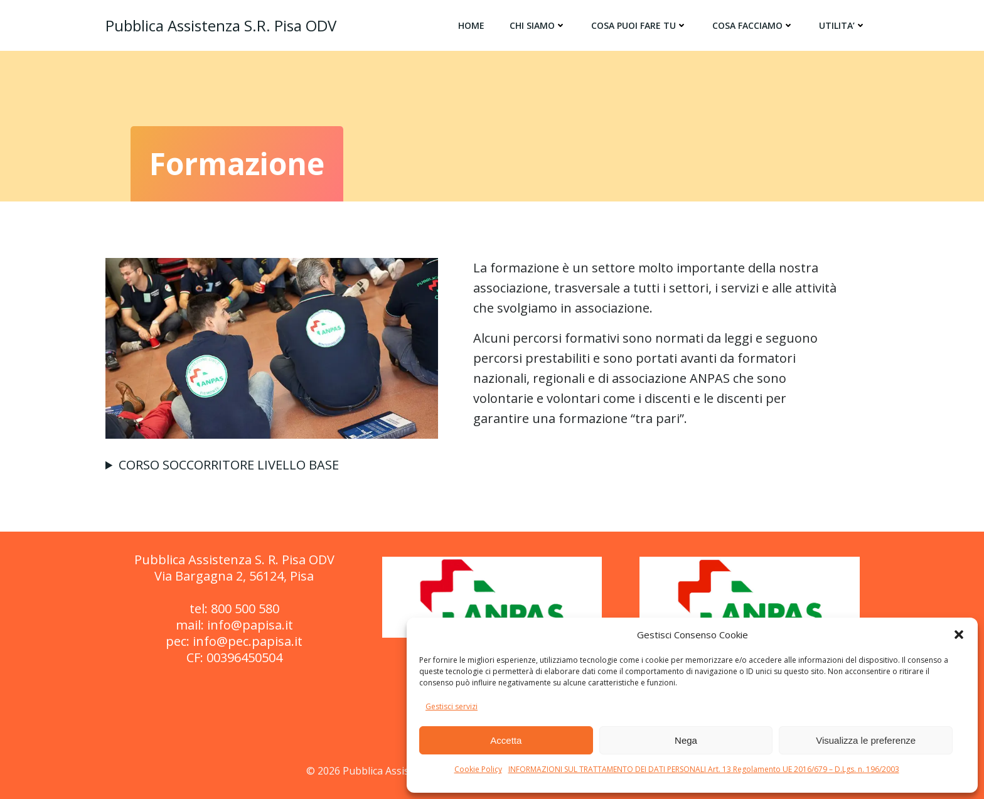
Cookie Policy (478, 769)
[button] (959, 634)
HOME (471, 25)
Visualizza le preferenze (866, 740)
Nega (686, 740)
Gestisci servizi (451, 706)
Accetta (505, 740)
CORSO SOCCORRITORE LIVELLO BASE (229, 464)
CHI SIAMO (538, 25)
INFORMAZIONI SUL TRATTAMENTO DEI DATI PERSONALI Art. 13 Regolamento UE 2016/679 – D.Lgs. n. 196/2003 (703, 769)
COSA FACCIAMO (753, 25)
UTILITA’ (842, 25)
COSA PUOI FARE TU (639, 25)
